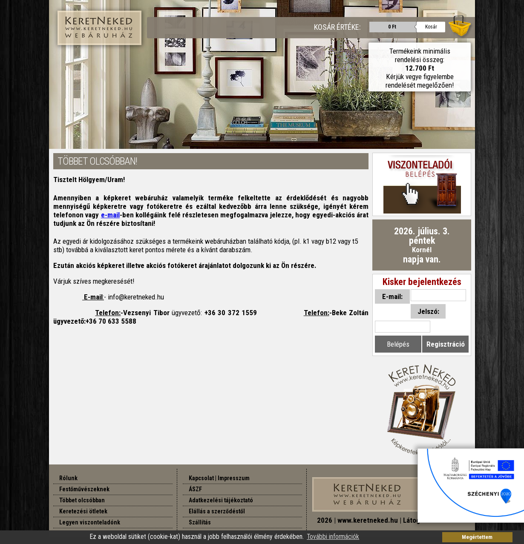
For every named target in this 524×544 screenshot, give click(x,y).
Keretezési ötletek (83, 511)
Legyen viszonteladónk (89, 522)
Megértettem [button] (477, 537)
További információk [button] (333, 537)
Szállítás (200, 522)
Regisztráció (445, 344)
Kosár (431, 27)
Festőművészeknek (84, 489)
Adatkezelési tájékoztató (221, 500)
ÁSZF (195, 489)
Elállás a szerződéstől (217, 511)
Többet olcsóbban (82, 500)
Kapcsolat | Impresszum (219, 478)
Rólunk (68, 478)
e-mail (110, 215)
